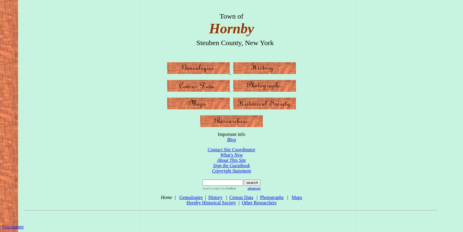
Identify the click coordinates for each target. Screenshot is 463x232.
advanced (254, 188)
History (215, 197)
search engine (212, 188)
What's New (231, 154)
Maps (297, 197)
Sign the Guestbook (231, 165)
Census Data (241, 197)
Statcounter (13, 226)
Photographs (271, 197)
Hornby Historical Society (211, 202)
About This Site (231, 160)
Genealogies (191, 197)
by (228, 188)
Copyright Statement (231, 170)
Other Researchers (259, 202)
